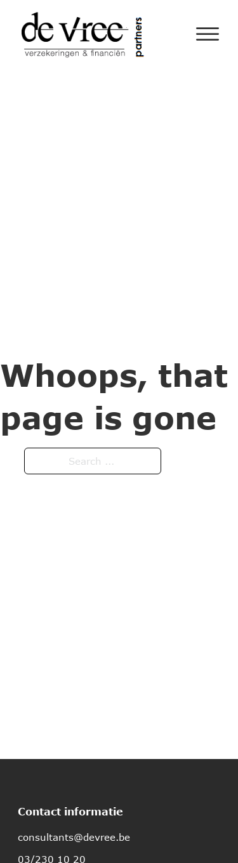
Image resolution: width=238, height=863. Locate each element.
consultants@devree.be (74, 837)
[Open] (207, 34)
